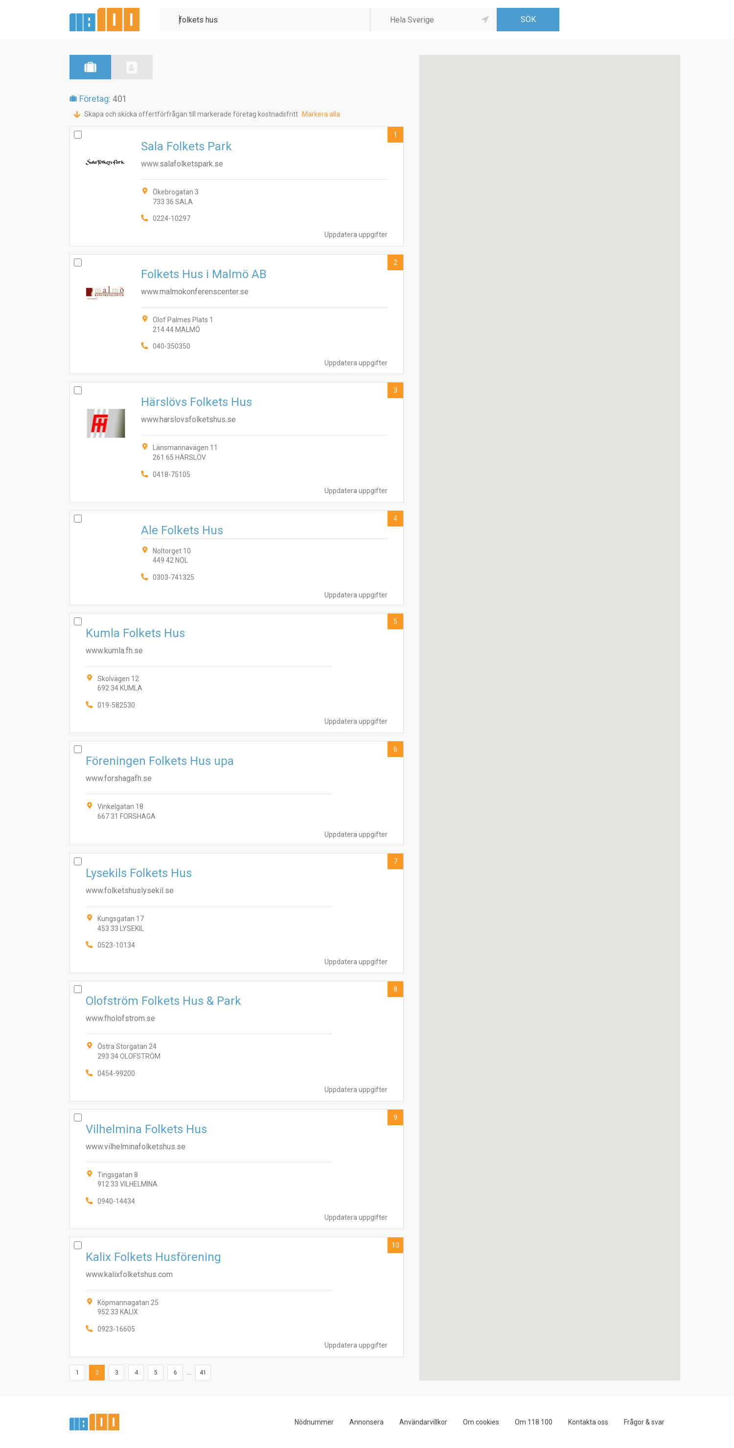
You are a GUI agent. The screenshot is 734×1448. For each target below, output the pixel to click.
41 (203, 1372)
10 (395, 1245)
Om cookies (481, 1422)
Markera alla (321, 114)
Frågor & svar (644, 1422)
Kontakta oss (588, 1422)
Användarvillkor (423, 1422)
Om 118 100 (533, 1422)
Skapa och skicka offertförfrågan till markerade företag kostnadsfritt (191, 114)
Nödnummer (314, 1422)
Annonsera (366, 1422)
